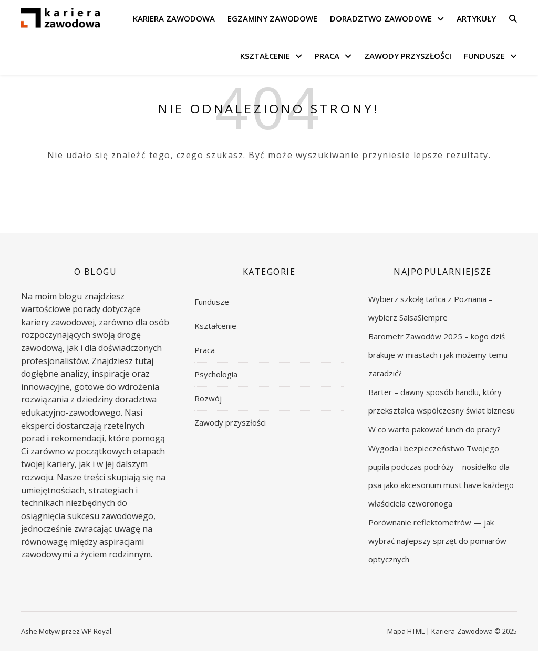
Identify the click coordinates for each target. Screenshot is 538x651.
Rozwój (208, 398)
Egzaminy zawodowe (272, 18)
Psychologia (215, 374)
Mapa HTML (406, 631)
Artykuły (476, 18)
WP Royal (96, 631)
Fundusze (484, 55)
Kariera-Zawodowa (462, 631)
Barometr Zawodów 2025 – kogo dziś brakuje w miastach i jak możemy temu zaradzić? (438, 354)
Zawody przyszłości (407, 55)
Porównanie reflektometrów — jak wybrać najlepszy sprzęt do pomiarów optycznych (437, 540)
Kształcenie (265, 55)
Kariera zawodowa (174, 18)
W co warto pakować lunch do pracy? (434, 429)
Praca (327, 55)
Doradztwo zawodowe (381, 18)
